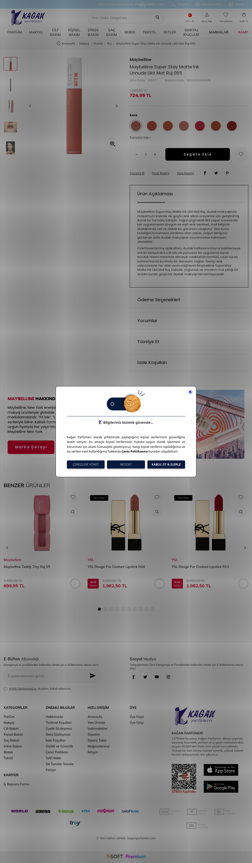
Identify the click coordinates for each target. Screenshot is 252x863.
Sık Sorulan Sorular (60, 764)
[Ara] (157, 18)
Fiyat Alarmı (161, 173)
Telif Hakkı (53, 758)
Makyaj (35, 32)
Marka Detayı (31, 447)
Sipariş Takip (151, 4)
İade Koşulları (152, 362)
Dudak (98, 43)
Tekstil (149, 32)
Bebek (130, 32)
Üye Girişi (137, 723)
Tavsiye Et (137, 173)
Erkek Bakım (93, 32)
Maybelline (140, 59)
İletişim (179, 4)
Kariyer (237, 4)
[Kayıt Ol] (93, 676)
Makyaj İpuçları (191, 32)
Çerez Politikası (57, 752)
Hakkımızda (54, 717)
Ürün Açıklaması (155, 194)
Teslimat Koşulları (59, 723)
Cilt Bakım (55, 32)
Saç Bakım (111, 32)
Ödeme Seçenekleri (158, 300)
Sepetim (94, 734)
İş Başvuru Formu (16, 784)
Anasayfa (66, 43)
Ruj (109, 43)
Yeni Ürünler (96, 723)
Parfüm (14, 32)
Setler (169, 32)
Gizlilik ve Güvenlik (59, 746)
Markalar (218, 32)
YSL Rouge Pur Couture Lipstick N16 (116, 566)
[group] (73, 106)
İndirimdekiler (98, 728)
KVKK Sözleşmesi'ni (22, 688)
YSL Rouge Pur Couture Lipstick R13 (200, 566)
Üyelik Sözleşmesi (59, 728)
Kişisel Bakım (74, 32)
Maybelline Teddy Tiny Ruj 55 (27, 566)
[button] (31, 106)
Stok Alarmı (185, 173)
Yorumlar (147, 321)
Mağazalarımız (208, 4)
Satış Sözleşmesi (58, 734)
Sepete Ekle (198, 154)
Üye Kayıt (137, 717)
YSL (91, 560)
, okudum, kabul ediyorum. (38, 689)
